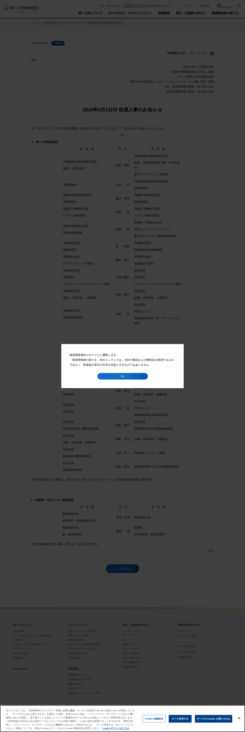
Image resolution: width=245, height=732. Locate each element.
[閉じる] (239, 718)
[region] (122, 718)
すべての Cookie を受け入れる (213, 718)
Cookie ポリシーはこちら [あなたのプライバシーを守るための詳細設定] (116, 728)
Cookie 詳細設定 (154, 718)
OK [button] (122, 376)
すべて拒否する (180, 718)
